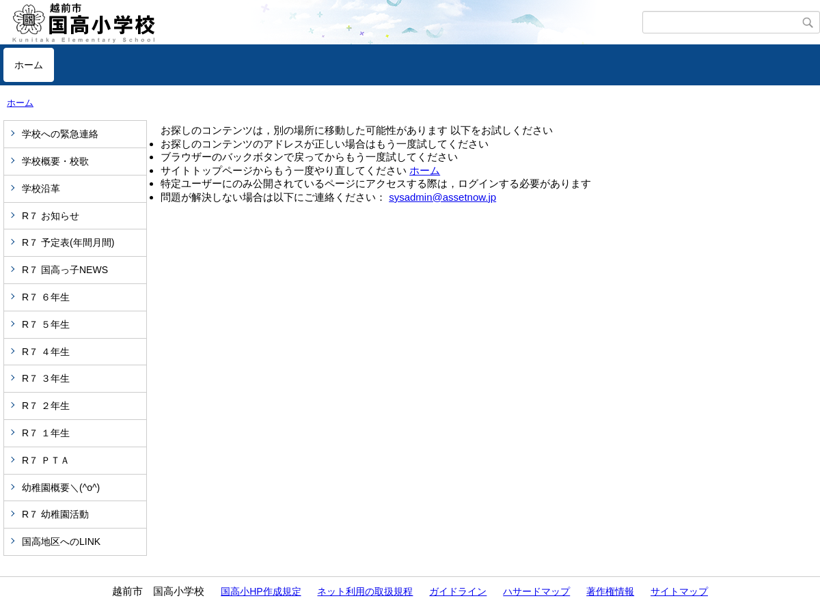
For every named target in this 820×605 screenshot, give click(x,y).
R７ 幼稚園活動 (55, 514)
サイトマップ (679, 591)
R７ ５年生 (46, 324)
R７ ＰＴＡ (46, 460)
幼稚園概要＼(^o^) (61, 487)
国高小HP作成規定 (261, 591)
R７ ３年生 (46, 378)
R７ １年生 (46, 432)
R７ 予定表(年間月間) (68, 242)
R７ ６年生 (46, 297)
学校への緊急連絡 (60, 133)
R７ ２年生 (46, 405)
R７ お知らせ (50, 215)
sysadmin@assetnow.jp (442, 197)
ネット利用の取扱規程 (365, 591)
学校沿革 (41, 188)
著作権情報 (610, 591)
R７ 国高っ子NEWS (65, 269)
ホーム (28, 64)
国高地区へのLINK (61, 541)
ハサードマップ (536, 591)
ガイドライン (458, 591)
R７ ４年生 (46, 351)
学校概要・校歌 (55, 161)
